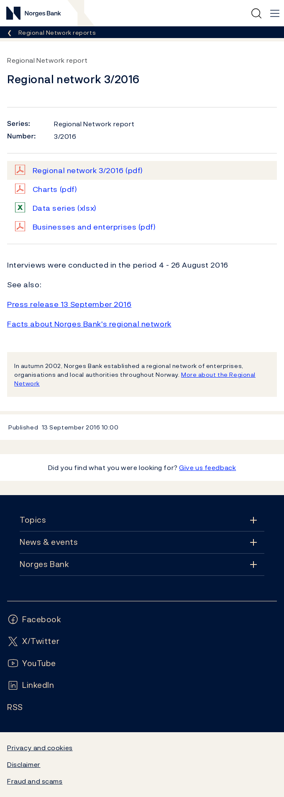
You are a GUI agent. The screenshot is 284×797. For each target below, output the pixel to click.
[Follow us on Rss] (15, 707)
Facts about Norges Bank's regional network (89, 324)
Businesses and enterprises (94, 226)
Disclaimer (24, 764)
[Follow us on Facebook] (34, 619)
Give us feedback (207, 467)
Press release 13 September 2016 (69, 304)
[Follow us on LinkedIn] (30, 685)
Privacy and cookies (40, 748)
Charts (55, 189)
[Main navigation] (275, 13)
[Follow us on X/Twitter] (33, 641)
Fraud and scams (34, 781)
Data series (65, 208)
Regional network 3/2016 (88, 170)
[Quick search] (256, 13)
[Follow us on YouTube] (31, 663)
